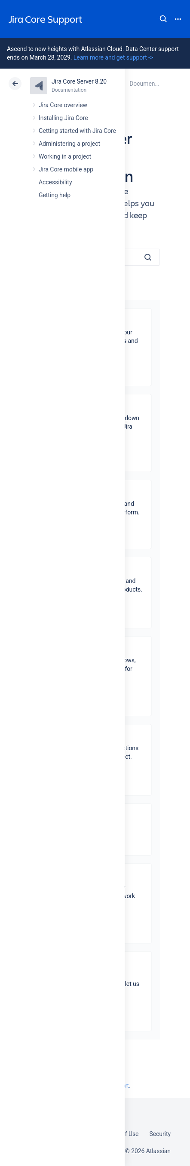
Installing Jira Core (63, 117)
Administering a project (69, 143)
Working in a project (65, 156)
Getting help (54, 195)
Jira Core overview (63, 105)
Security (160, 1133)
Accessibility (55, 182)
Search (163, 19)
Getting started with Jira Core (77, 130)
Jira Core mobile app (66, 169)
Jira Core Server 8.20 (79, 81)
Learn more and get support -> (113, 57)
